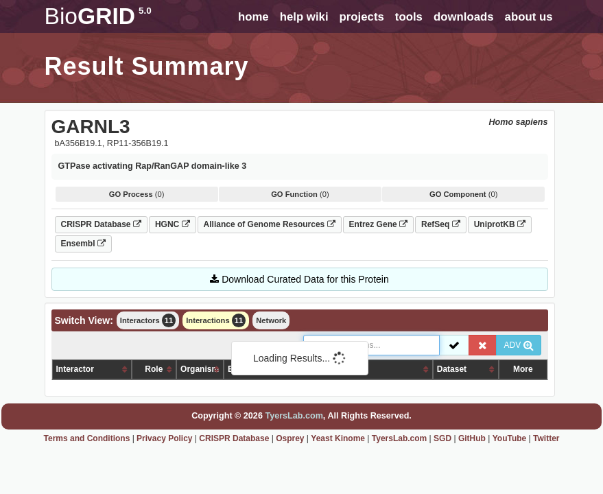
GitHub (472, 438)
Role (154, 369)
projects (362, 16)
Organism (199, 369)
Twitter (546, 438)
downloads (464, 16)
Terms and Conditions (87, 438)
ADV (518, 345)
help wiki (304, 16)
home (253, 16)
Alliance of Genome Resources (269, 224)
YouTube (510, 438)
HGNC (172, 224)
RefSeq (440, 224)
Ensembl (83, 243)
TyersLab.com (293, 416)
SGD (442, 438)
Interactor (75, 369)
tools (409, 16)
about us (529, 16)
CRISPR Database (101, 224)
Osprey (290, 438)
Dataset (451, 369)
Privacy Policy (164, 438)
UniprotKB (499, 224)
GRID (98, 16)
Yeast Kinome (338, 438)
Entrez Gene (378, 224)
